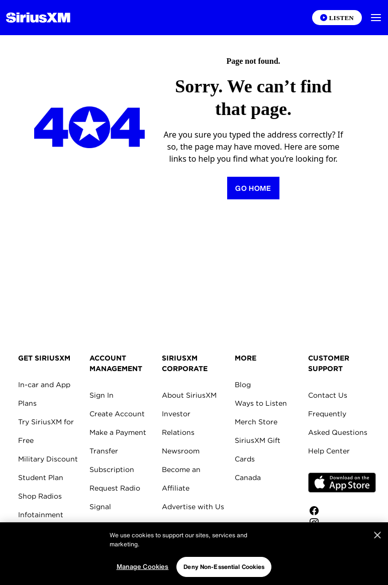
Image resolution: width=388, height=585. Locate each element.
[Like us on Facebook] (342, 511)
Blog (243, 385)
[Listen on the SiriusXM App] (337, 17)
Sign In (101, 395)
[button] (376, 18)
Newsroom (181, 451)
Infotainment (40, 515)
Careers (175, 525)
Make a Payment (117, 432)
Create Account (117, 414)
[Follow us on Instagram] (342, 523)
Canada (248, 478)
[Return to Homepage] (253, 188)
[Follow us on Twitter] (342, 535)
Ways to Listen (261, 403)
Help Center (329, 451)
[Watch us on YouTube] (342, 547)
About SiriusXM (189, 395)
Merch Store (256, 422)
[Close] (377, 562)
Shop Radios (40, 496)
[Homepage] (38, 18)
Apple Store (342, 483)
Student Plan (40, 478)
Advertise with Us (193, 507)
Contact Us (327, 395)
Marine (30, 533)
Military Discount (48, 459)
